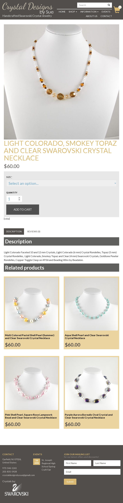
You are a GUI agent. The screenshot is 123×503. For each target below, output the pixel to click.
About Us (91, 16)
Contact (106, 16)
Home (62, 11)
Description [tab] (14, 231)
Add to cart (23, 209)
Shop (73, 11)
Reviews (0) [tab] (33, 231)
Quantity (11, 192)
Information (89, 11)
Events (106, 11)
